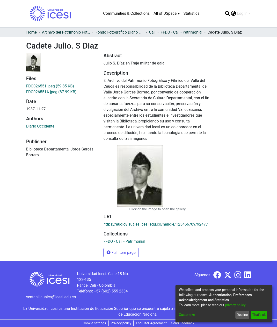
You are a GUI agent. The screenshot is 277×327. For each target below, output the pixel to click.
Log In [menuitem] (242, 13)
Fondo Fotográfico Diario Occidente (119, 32)
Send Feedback (182, 323)
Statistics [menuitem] (191, 13)
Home (31, 32)
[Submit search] (227, 13)
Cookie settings (94, 323)
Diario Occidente (40, 126)
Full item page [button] (121, 252)
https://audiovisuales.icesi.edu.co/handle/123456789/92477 (155, 224)
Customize (187, 315)
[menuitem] (166, 13)
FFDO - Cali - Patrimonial (182, 32)
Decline (242, 315)
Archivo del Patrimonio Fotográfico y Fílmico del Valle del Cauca (66, 32)
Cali (152, 32)
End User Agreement (151, 323)
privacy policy (235, 305)
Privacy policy (121, 323)
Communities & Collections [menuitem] (126, 13)
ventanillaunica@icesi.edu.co (51, 297)
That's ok (259, 315)
